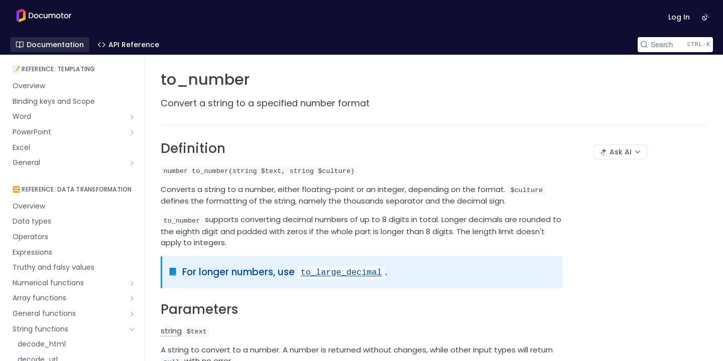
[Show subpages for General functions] (132, 314)
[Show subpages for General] (132, 163)
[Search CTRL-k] (675, 44)
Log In (679, 17)
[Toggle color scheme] (705, 17)
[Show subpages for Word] (132, 117)
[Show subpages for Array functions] (132, 298)
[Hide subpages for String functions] (132, 329)
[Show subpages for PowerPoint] (132, 132)
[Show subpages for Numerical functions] (132, 283)
